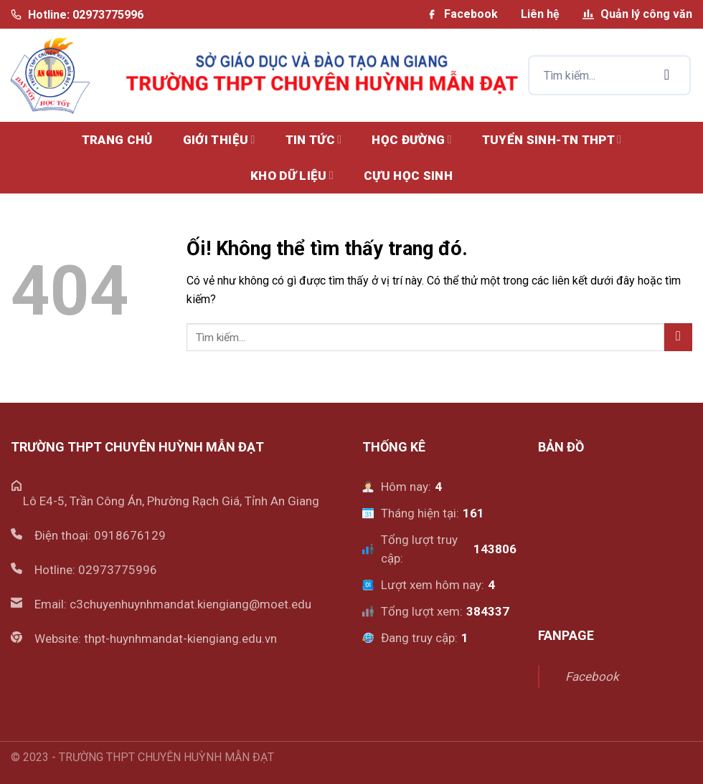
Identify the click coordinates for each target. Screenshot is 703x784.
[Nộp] (667, 75)
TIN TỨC (314, 140)
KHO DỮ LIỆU (292, 175)
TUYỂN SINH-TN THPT (552, 140)
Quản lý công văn (637, 14)
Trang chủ (117, 140)
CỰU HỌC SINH (408, 175)
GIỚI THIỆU (219, 140)
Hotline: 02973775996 (77, 14)
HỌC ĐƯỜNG (411, 140)
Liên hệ (540, 14)
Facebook (462, 14)
